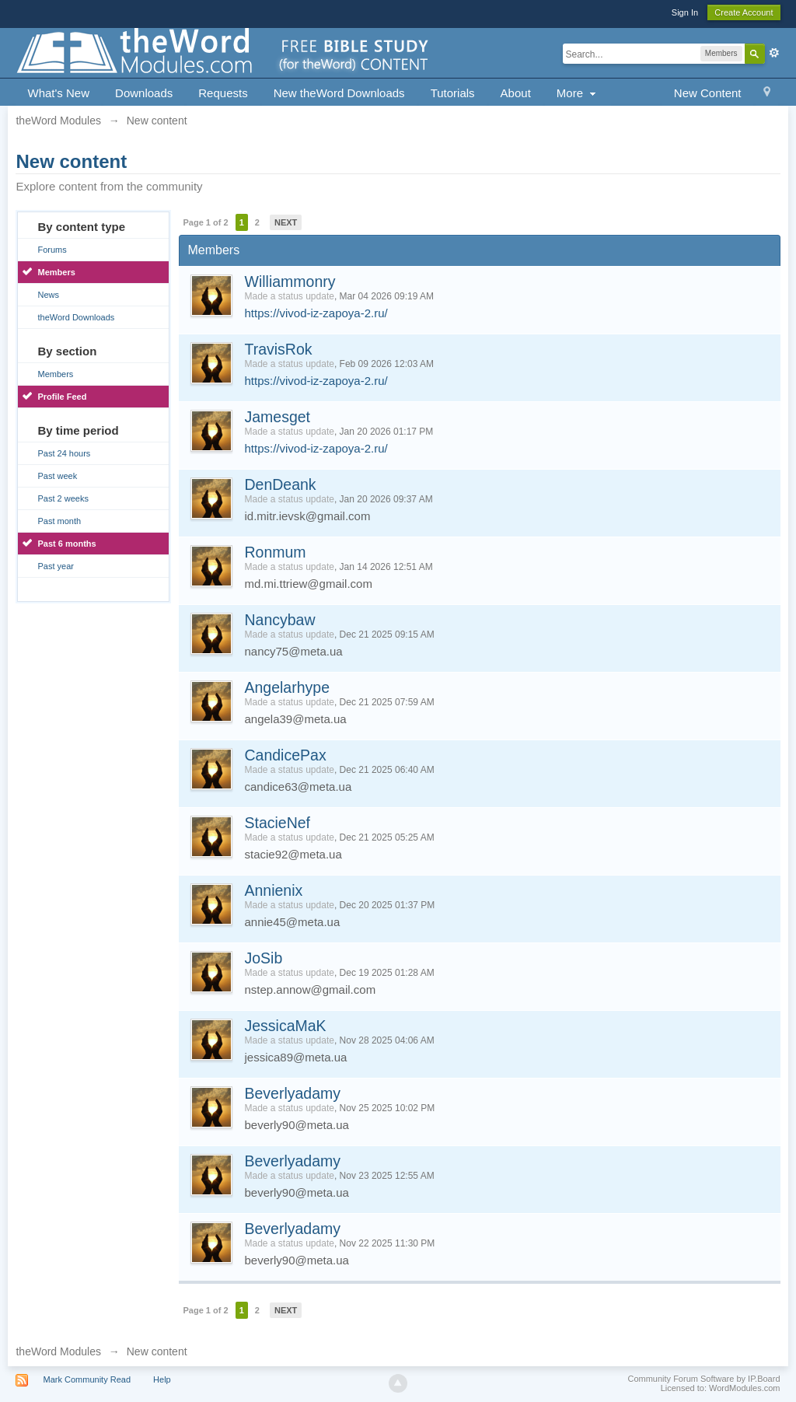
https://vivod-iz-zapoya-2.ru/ (315, 313)
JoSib (263, 958)
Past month (59, 521)
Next (285, 222)
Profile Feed (61, 396)
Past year (55, 566)
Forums (51, 249)
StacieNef (277, 822)
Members (56, 272)
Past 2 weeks (62, 498)
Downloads (144, 93)
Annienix (273, 890)
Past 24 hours (63, 453)
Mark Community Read (87, 1379)
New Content (708, 93)
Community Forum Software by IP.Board (703, 1378)
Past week (57, 476)
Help (162, 1379)
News (48, 294)
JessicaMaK (285, 1025)
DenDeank (280, 484)
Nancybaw (279, 619)
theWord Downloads (75, 317)
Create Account (743, 12)
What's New (58, 93)
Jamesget (277, 416)
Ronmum (274, 552)
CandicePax (285, 755)
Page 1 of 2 (205, 222)
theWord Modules (58, 1351)
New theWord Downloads (339, 93)
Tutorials (453, 93)
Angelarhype (287, 687)
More (578, 93)
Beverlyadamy (292, 1093)
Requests (222, 93)
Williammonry (289, 281)
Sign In (685, 12)
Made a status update (288, 296)
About (516, 93)
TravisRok (278, 349)
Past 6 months (66, 543)
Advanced (774, 53)
